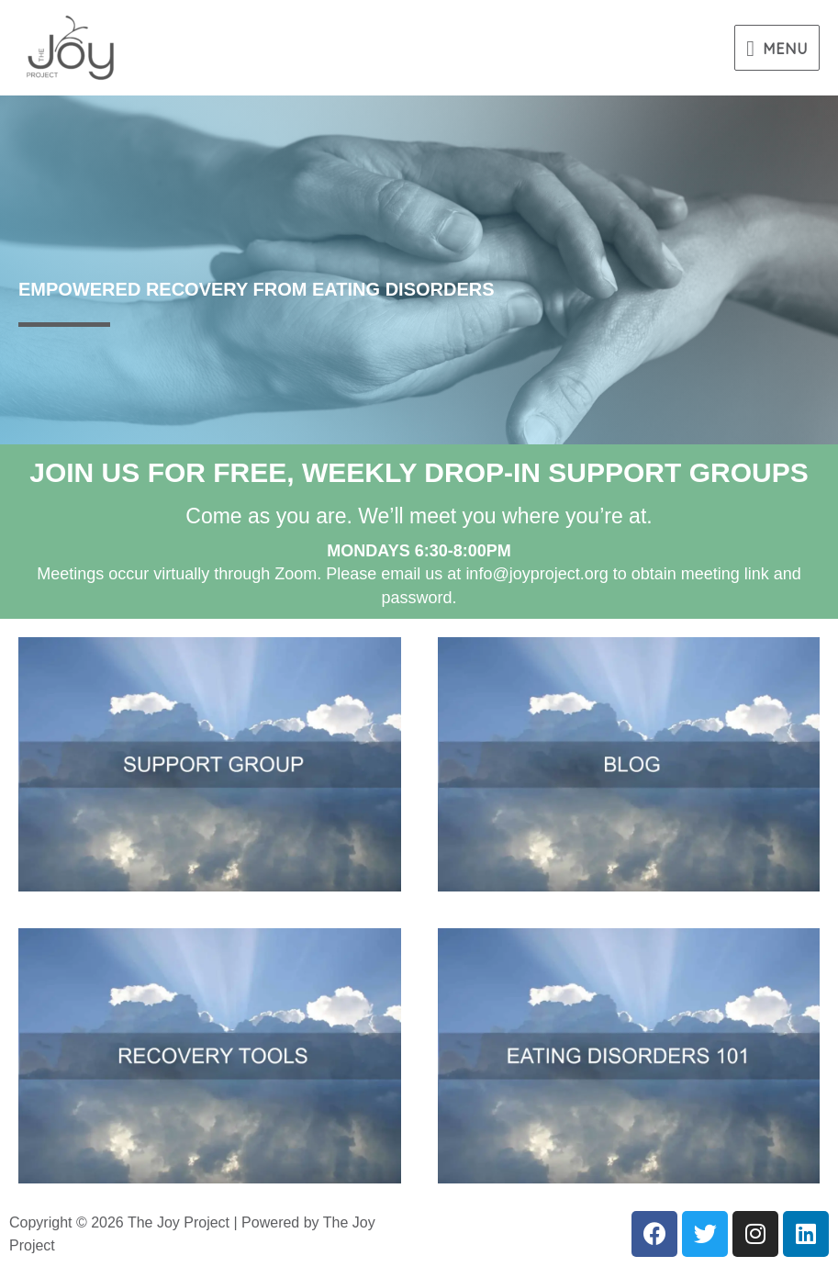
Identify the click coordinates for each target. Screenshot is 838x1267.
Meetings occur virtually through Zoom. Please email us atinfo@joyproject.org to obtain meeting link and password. (419, 574)
